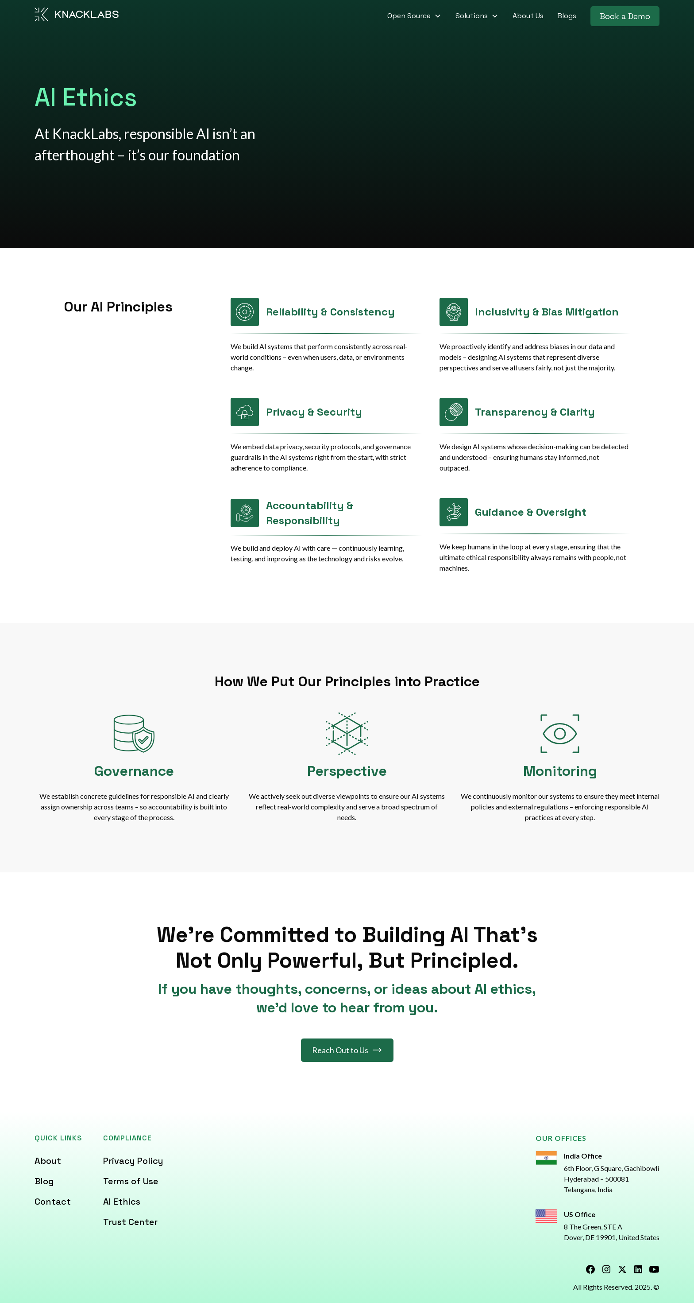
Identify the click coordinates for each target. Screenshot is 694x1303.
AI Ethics (121, 1201)
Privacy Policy (133, 1161)
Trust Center (130, 1222)
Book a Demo (625, 16)
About (48, 1161)
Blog (44, 1181)
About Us (528, 15)
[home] (77, 16)
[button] (414, 16)
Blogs (567, 15)
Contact (53, 1201)
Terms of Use (130, 1181)
